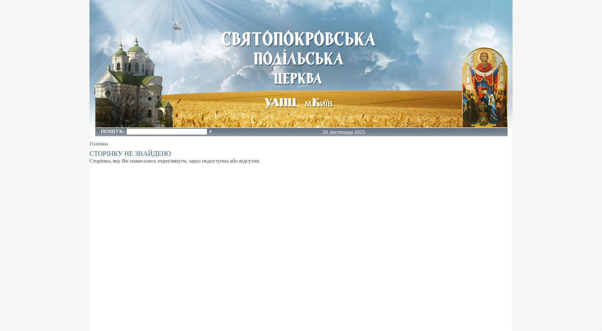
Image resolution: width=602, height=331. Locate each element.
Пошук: (113, 131)
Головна (98, 143)
